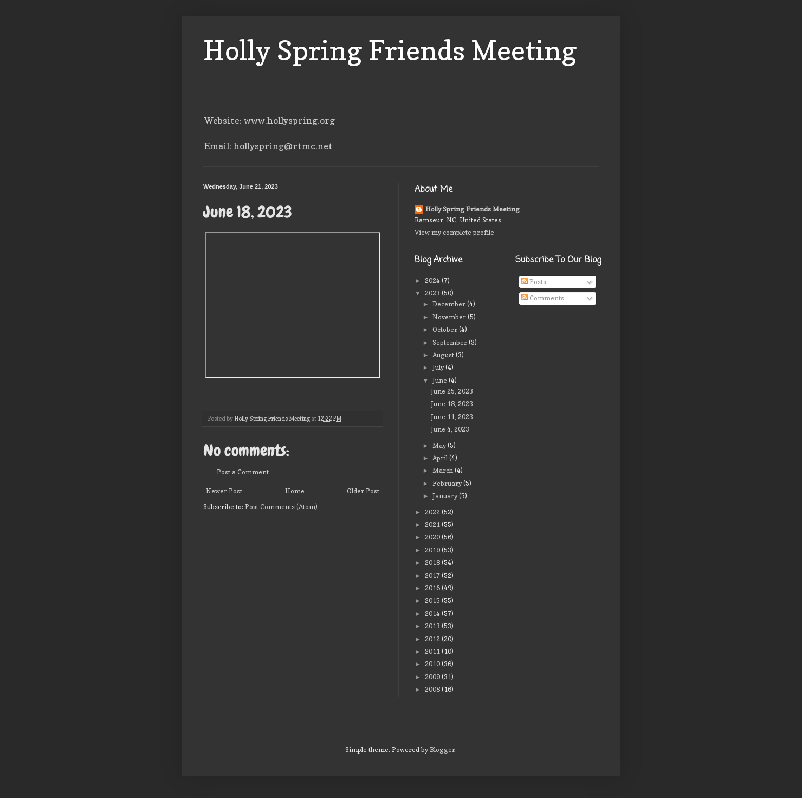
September (450, 342)
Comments (542, 298)
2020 (433, 537)
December (449, 304)
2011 (433, 651)
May (440, 445)
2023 (433, 293)
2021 (433, 524)
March (443, 470)
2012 (433, 639)
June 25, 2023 (452, 391)
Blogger (442, 749)
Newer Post (224, 491)
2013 (433, 626)
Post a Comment (243, 472)
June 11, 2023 (452, 417)
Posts (533, 282)
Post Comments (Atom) (281, 507)
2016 (433, 588)
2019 (433, 550)
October (445, 329)
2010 (433, 664)
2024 (433, 280)
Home (295, 491)
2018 (433, 562)
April (440, 458)
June (440, 380)
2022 (433, 512)
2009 (433, 677)
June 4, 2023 (450, 429)
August (444, 355)
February (447, 483)
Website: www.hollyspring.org (269, 120)
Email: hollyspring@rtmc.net (268, 145)
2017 (433, 575)
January (445, 496)
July (438, 367)
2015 (433, 600)
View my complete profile (454, 232)
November (450, 317)
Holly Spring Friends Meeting (390, 50)
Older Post (363, 491)
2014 (433, 613)
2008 (433, 689)
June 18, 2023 (452, 404)
